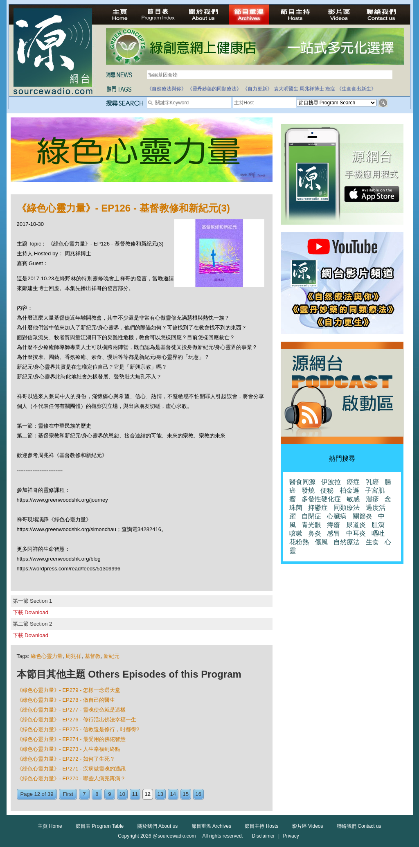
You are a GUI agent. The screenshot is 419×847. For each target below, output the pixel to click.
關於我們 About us (157, 826)
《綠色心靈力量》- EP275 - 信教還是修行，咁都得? (78, 729)
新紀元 (111, 656)
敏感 (353, 499)
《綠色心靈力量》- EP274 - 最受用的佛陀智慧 (71, 739)
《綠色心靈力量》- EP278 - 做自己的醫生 (66, 700)
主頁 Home (50, 826)
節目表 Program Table (100, 826)
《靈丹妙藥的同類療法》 (214, 89)
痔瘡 (333, 524)
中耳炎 (356, 533)
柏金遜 (349, 490)
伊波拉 (331, 481)
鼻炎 (314, 533)
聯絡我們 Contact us (359, 826)
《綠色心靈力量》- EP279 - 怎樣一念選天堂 (69, 690)
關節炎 (362, 516)
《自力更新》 (257, 89)
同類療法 (346, 507)
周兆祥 (73, 656)
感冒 (333, 533)
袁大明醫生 (286, 89)
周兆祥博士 (312, 89)
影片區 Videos (307, 826)
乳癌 (372, 481)
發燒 (308, 490)
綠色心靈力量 (47, 656)
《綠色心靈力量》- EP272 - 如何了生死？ (66, 759)
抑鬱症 (318, 507)
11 (135, 794)
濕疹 (372, 499)
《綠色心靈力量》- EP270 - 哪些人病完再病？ (71, 778)
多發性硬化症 (321, 499)
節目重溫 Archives (211, 826)
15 (186, 794)
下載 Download (30, 612)
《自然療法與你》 (166, 89)
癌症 (330, 89)
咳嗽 (295, 533)
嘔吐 (378, 533)
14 (173, 794)
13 (160, 794)
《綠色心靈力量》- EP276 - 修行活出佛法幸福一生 (77, 719)
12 (148, 794)
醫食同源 (302, 481)
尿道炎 (356, 524)
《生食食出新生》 (356, 89)
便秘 (326, 490)
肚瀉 (378, 524)
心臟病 (337, 516)
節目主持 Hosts (261, 826)
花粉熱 (299, 541)
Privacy (291, 836)
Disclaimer (263, 836)
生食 (372, 541)
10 (122, 794)
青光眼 (311, 524)
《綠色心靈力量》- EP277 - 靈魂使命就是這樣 (71, 710)
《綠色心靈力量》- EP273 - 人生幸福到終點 (69, 749)
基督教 (93, 656)
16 (198, 794)
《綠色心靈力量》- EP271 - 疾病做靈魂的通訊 (71, 769)
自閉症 (311, 516)
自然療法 (346, 541)
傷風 (321, 541)
